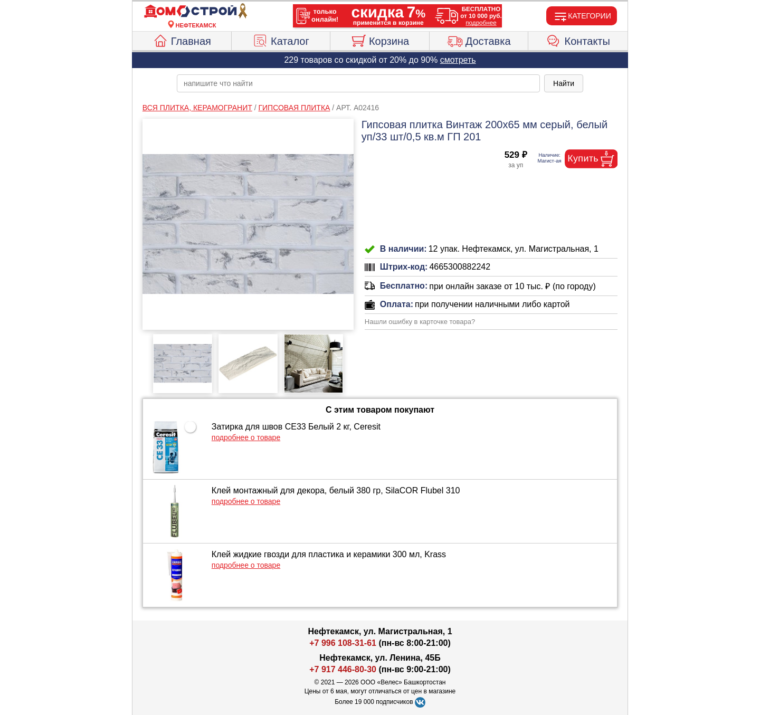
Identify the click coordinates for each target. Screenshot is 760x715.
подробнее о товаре (246, 437)
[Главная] (196, 11)
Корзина (379, 39)
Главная (182, 39)
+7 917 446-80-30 (342, 669)
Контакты (578, 39)
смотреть (458, 59)
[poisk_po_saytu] (358, 83)
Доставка (479, 39)
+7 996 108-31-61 (342, 642)
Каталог (280, 39)
